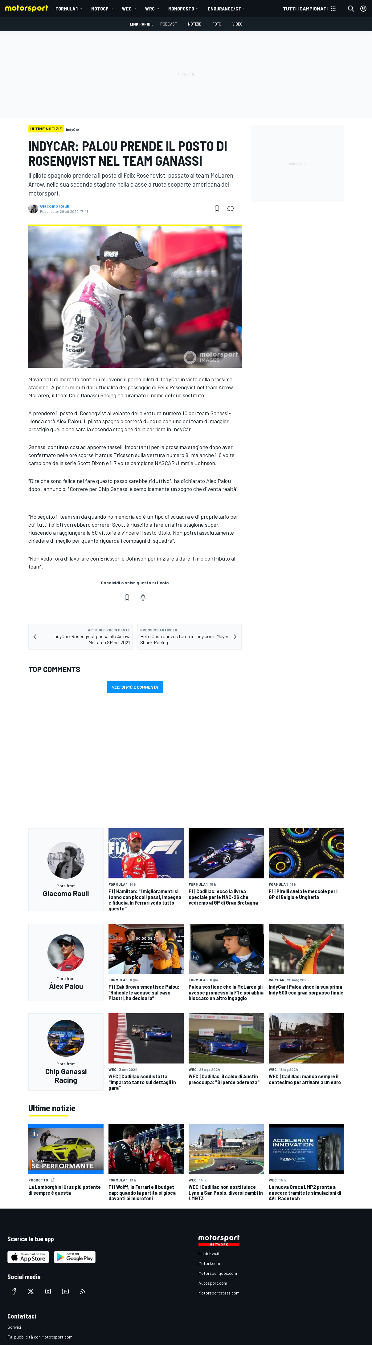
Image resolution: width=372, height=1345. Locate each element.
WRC (150, 8)
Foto (216, 23)
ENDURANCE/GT (224, 8)
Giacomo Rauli (54, 206)
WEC (127, 8)
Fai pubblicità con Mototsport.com (39, 1336)
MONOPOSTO (181, 8)
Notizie (194, 23)
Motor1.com (209, 1263)
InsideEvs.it (209, 1253)
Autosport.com (212, 1283)
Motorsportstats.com (218, 1292)
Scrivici (14, 1327)
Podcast (168, 23)
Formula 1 (66, 8)
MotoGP (99, 8)
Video (237, 23)
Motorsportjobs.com (217, 1273)
